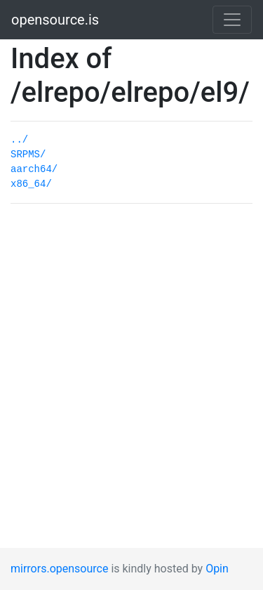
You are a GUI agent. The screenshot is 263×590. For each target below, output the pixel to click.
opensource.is (55, 19)
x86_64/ (31, 184)
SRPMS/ (28, 154)
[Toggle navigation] (232, 20)
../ (19, 139)
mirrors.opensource (59, 568)
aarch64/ (34, 169)
